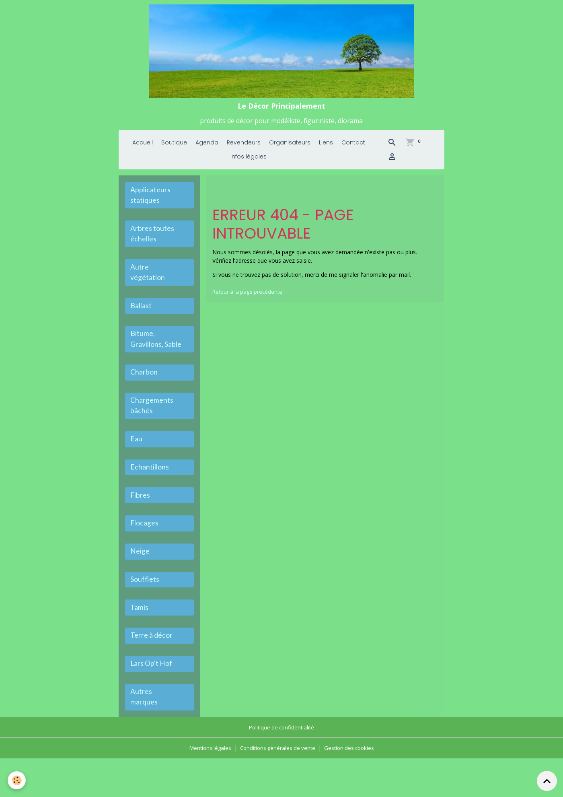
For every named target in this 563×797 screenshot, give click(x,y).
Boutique (174, 154)
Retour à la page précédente (249, 303)
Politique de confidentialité (281, 766)
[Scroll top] (547, 781)
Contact (353, 154)
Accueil (142, 154)
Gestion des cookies (352, 787)
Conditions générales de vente (277, 787)
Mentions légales (207, 787)
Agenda (206, 154)
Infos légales (248, 168)
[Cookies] (17, 780)
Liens (326, 154)
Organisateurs (289, 154)
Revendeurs (244, 154)
